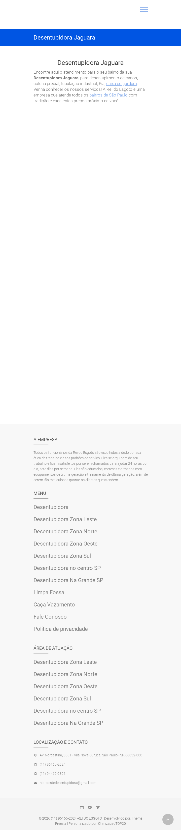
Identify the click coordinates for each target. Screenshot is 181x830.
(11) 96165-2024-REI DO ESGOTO (76, 818)
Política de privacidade (61, 629)
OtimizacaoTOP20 (112, 824)
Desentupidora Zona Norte (65, 531)
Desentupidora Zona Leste (65, 519)
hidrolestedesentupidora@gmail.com (68, 783)
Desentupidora (51, 507)
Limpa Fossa (49, 592)
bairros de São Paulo (108, 94)
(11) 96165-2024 (53, 764)
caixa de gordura (121, 83)
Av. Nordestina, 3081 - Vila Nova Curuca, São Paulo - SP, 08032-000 (91, 755)
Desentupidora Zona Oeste (66, 544)
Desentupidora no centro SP (67, 568)
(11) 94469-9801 (53, 774)
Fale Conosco (50, 617)
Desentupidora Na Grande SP (68, 580)
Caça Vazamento (54, 604)
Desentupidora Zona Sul (62, 556)
